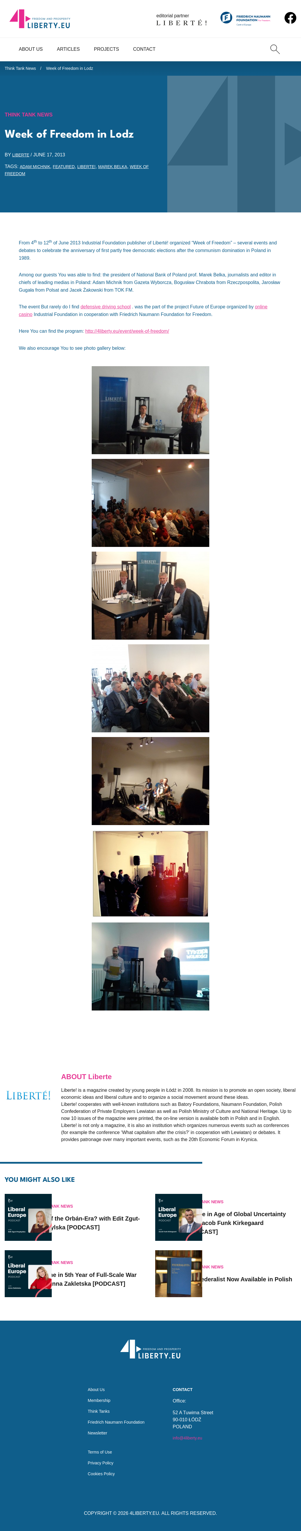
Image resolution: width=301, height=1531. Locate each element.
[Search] (275, 49)
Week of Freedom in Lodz (78, 69)
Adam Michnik (36, 169)
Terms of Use (97, 1449)
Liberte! (94, 169)
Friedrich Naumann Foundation (116, 1417)
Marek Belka (124, 169)
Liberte (22, 158)
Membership (97, 1393)
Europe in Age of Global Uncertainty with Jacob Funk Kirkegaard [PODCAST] (252, 1215)
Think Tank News (23, 69)
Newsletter (95, 1428)
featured (69, 169)
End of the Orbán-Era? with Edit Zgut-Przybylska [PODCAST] (99, 1215)
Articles (68, 49)
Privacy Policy (98, 1461)
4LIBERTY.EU (144, 1513)
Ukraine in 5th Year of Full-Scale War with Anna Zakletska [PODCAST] (98, 1271)
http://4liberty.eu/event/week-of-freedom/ (127, 334)
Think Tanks (96, 1405)
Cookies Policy (99, 1473)
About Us (31, 49)
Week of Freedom (28, 176)
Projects (106, 49)
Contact (144, 49)
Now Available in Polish (252, 1271)
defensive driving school (106, 309)
